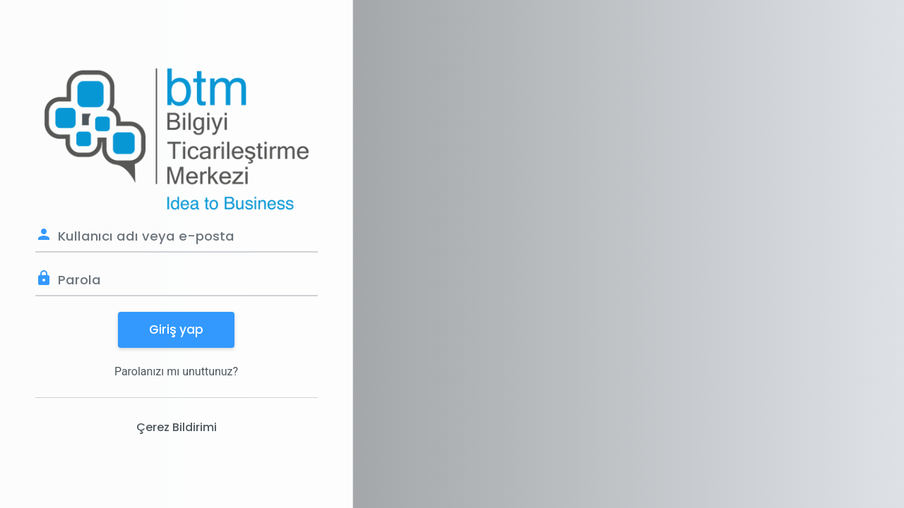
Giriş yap (176, 329)
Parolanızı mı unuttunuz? (176, 371)
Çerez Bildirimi (176, 427)
